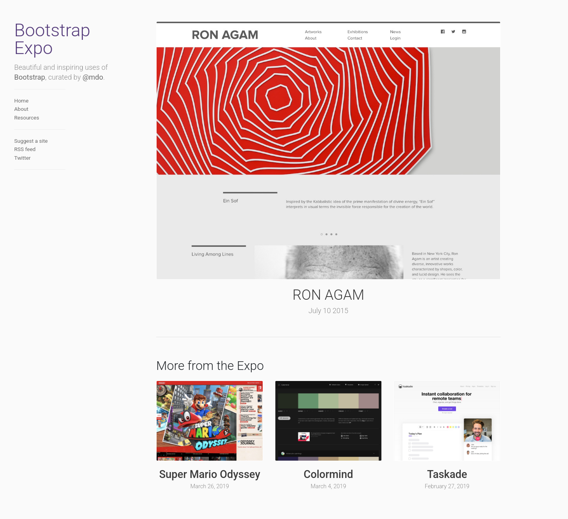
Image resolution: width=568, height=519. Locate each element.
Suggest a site (31, 141)
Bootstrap (29, 77)
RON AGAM (328, 295)
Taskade (447, 474)
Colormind (328, 474)
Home (21, 100)
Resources (26, 117)
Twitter (22, 158)
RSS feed (25, 149)
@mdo (92, 77)
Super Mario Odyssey (209, 474)
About (21, 109)
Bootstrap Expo (52, 39)
